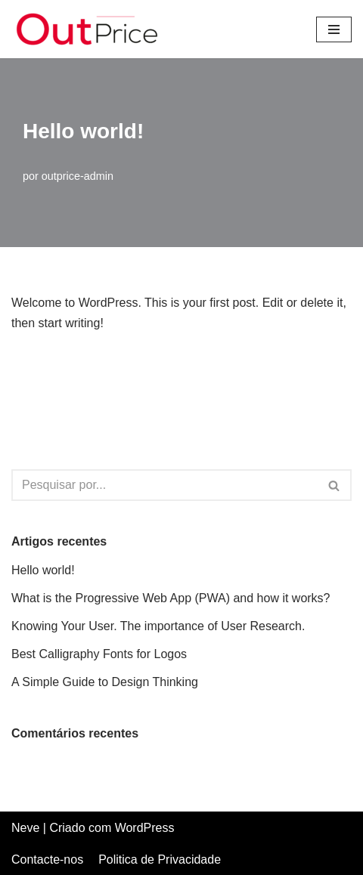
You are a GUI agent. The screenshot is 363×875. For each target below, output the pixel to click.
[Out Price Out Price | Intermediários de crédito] (87, 29)
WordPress (145, 827)
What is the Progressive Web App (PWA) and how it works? (170, 598)
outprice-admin (77, 176)
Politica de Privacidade (159, 859)
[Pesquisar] (164, 485)
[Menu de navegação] (334, 29)
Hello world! (43, 570)
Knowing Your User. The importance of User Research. (158, 626)
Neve (25, 827)
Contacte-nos (47, 859)
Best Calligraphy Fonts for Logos (99, 654)
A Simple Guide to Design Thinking (104, 682)
